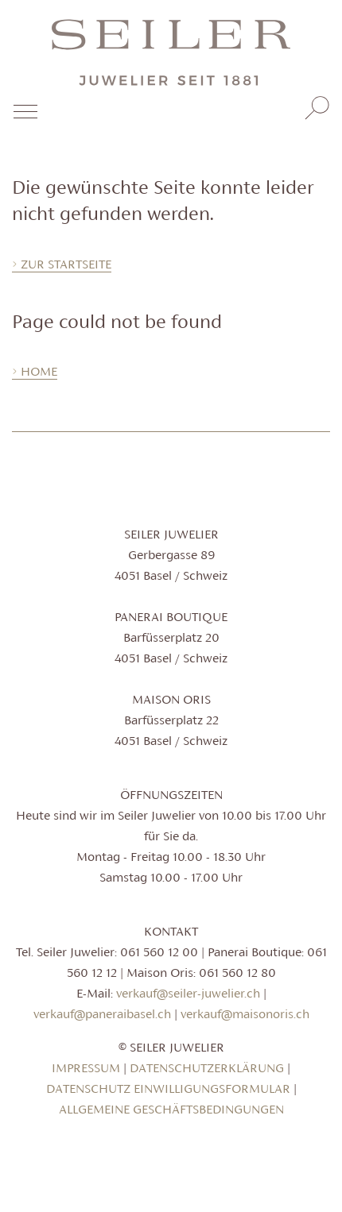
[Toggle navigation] (24, 117)
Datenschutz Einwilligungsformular (168, 1088)
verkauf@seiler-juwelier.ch (188, 993)
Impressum (86, 1067)
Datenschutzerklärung (207, 1067)
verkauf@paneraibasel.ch (102, 1013)
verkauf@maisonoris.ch (245, 1013)
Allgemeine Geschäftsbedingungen (171, 1109)
